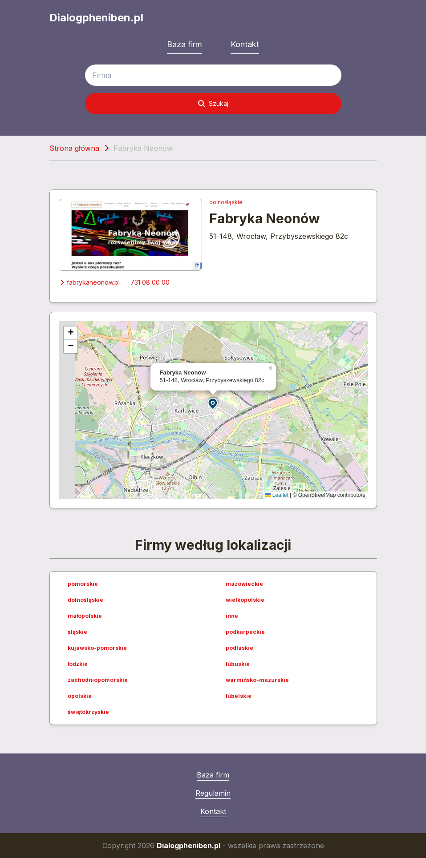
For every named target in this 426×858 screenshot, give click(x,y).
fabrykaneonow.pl (89, 282)
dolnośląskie (226, 202)
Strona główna (74, 148)
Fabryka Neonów (264, 218)
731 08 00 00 (150, 282)
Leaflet (276, 495)
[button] (213, 403)
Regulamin (213, 793)
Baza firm (184, 44)
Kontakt (245, 44)
